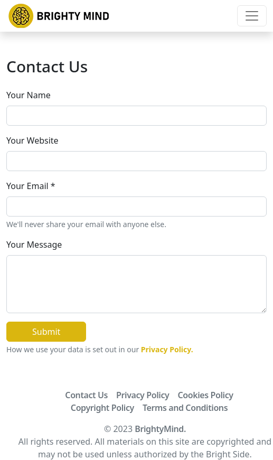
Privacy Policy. (167, 349)
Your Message (34, 244)
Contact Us (86, 395)
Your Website (32, 140)
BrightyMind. (160, 429)
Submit (46, 331)
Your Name (28, 95)
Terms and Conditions (185, 408)
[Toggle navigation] (252, 15)
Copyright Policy (102, 408)
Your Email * (30, 186)
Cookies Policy (205, 395)
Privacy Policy (142, 395)
